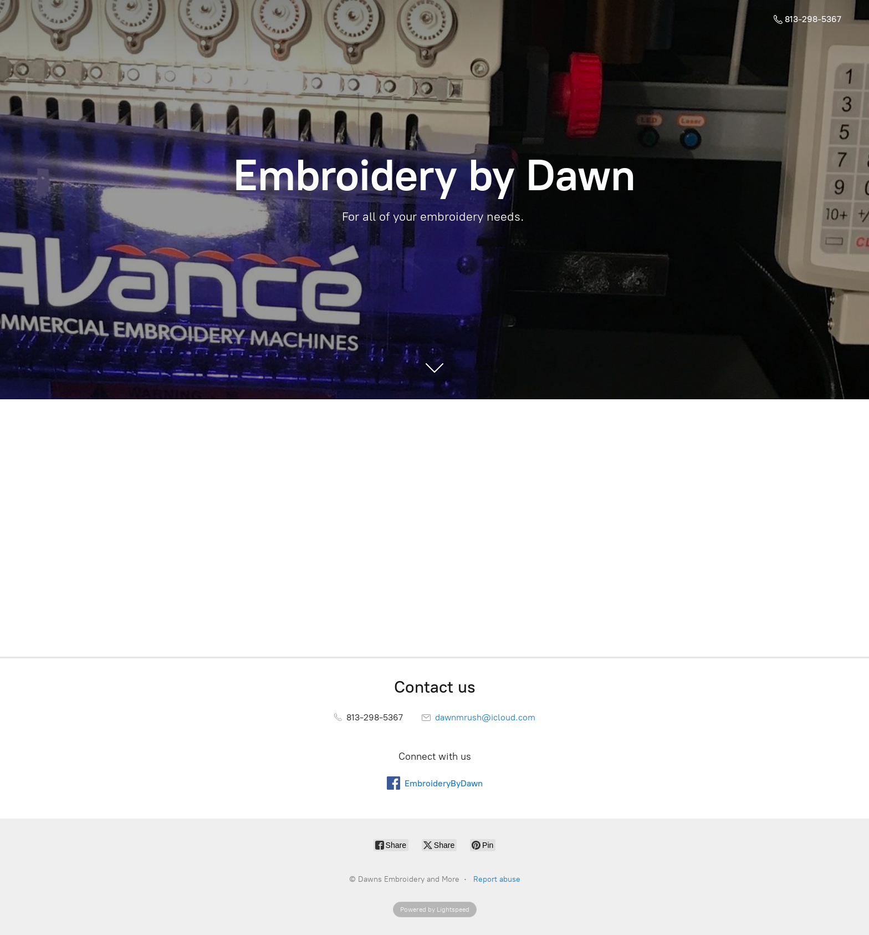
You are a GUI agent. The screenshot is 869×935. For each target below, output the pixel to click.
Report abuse (496, 879)
